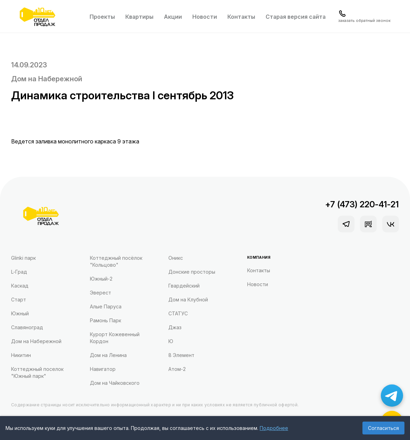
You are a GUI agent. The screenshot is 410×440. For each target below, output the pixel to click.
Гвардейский (184, 286)
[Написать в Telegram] (392, 395)
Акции (173, 16)
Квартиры (139, 16)
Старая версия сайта (296, 16)
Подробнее (274, 428)
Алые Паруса (106, 306)
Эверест (100, 293)
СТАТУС (178, 313)
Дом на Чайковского (115, 383)
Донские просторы (191, 272)
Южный (20, 313)
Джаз (175, 327)
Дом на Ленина (108, 355)
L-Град (19, 272)
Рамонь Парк (105, 320)
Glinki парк (23, 258)
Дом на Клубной (188, 299)
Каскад (19, 286)
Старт (18, 299)
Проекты (102, 16)
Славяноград (27, 327)
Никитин (21, 355)
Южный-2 (101, 279)
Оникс (175, 258)
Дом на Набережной (46, 79)
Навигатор (103, 369)
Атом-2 (177, 369)
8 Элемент (181, 355)
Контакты (241, 16)
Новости (204, 16)
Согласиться (383, 428)
